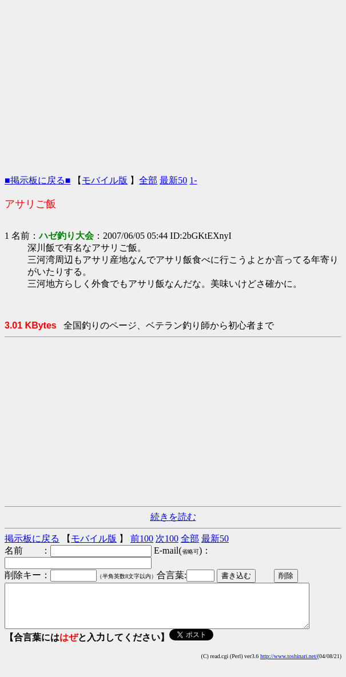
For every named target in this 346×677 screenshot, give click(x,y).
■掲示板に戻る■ (37, 180)
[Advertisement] (173, 85)
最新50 (173, 180)
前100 (141, 538)
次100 (167, 538)
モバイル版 (105, 180)
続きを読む (173, 517)
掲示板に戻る (32, 538)
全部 (148, 180)
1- (193, 180)
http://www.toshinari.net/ (288, 665)
